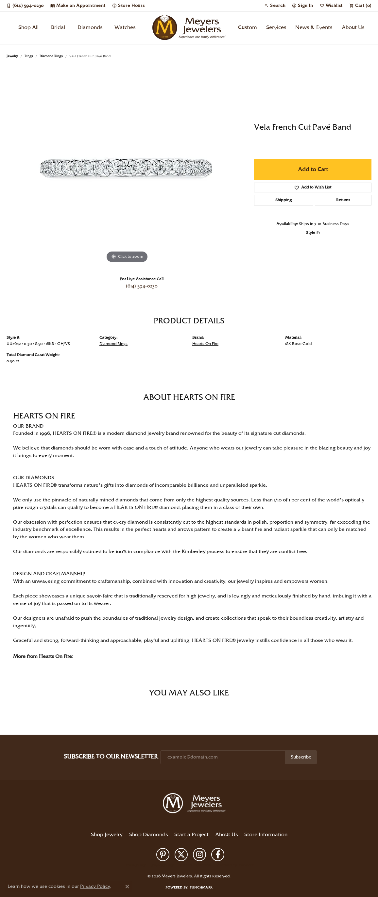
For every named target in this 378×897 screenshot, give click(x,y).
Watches (124, 27)
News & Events (313, 27)
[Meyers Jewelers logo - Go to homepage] (189, 27)
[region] (127, 167)
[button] (274, 5)
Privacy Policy (162, 865)
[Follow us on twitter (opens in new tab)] (181, 854)
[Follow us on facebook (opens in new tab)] (217, 854)
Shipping (283, 200)
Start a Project (191, 834)
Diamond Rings (51, 56)
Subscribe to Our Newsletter (111, 756)
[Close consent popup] (127, 887)
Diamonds (89, 27)
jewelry (12, 56)
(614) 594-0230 (142, 286)
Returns (343, 200)
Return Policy (135, 865)
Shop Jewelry (107, 834)
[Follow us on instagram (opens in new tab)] (199, 854)
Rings (29, 56)
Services (276, 27)
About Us (353, 27)
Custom (247, 27)
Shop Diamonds (148, 834)
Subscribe (301, 757)
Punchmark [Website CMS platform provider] (201, 887)
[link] (25, 5)
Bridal (58, 27)
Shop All (28, 27)
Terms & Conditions (195, 865)
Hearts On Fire (205, 344)
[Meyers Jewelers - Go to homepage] (195, 804)
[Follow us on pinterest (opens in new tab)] (162, 854)
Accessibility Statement (235, 865)
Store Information (265, 834)
